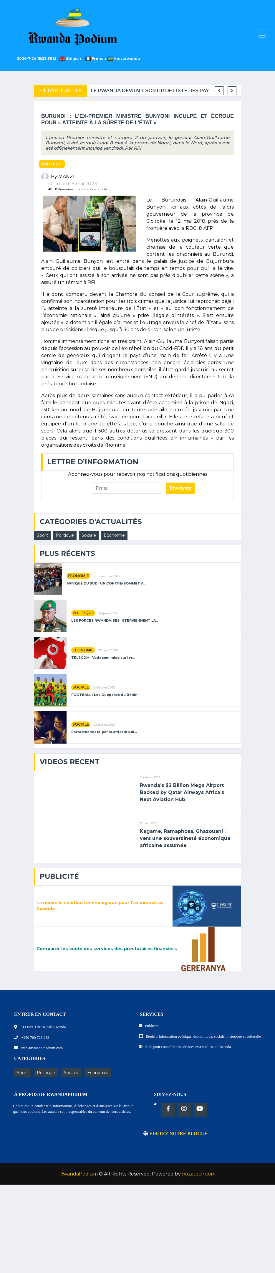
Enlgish (71, 58)
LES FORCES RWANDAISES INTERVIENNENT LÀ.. (114, 621)
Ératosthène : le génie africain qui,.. (104, 732)
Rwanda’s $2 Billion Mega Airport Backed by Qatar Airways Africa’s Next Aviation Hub (182, 792)
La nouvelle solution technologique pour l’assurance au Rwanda (100, 906)
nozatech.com (199, 1174)
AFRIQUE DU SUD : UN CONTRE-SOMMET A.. (106, 583)
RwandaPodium (78, 1174)
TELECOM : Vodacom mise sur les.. (103, 658)
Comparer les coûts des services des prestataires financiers (107, 948)
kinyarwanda (123, 58)
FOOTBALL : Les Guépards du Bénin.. (105, 695)
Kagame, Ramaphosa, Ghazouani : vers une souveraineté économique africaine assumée (185, 838)
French (96, 58)
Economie (114, 535)
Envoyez (180, 488)
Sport (42, 535)
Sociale (89, 535)
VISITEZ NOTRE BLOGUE (175, 1133)
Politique (52, 164)
